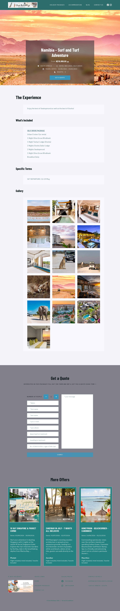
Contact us (98, 5)
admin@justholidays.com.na (100, 581)
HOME (37, 581)
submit (60, 455)
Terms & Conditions (67, 600)
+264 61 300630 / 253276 (97, 585)
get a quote (60, 77)
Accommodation (75, 5)
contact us (39, 590)
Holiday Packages (57, 5)
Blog (88, 5)
